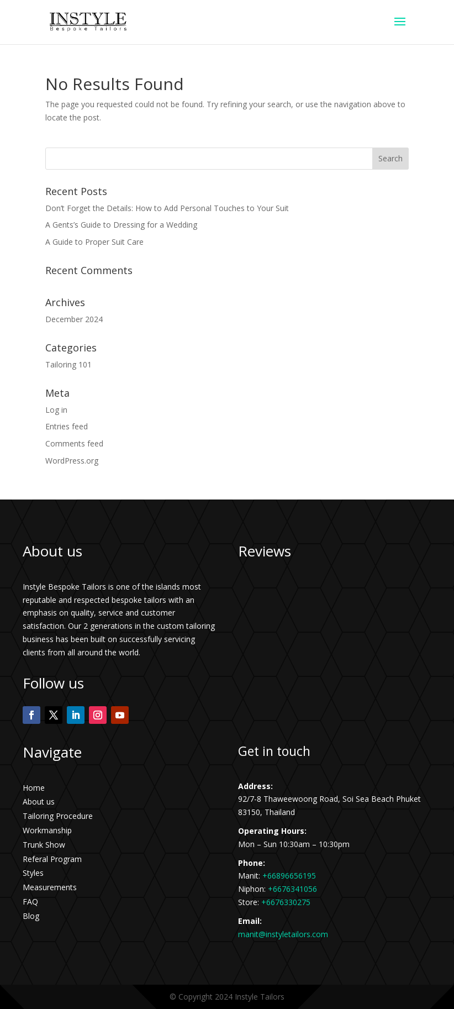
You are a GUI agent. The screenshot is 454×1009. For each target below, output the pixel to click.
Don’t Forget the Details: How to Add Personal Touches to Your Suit (167, 208)
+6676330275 (285, 902)
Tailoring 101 (68, 364)
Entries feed (66, 426)
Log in (56, 409)
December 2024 (74, 319)
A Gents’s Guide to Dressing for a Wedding (121, 224)
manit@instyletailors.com (283, 934)
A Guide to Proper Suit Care (94, 242)
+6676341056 (292, 889)
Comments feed (74, 443)
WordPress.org (71, 460)
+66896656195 (289, 875)
